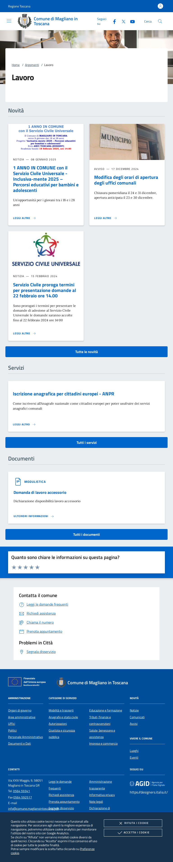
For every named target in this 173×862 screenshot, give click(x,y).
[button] (19, 6)
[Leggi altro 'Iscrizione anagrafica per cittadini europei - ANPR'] (24, 424)
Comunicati (137, 717)
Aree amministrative (21, 717)
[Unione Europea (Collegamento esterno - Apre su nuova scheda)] (28, 682)
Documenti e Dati (19, 743)
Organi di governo (19, 710)
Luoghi (134, 750)
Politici (12, 730)
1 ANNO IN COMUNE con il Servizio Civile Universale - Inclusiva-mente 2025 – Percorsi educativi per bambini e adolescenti (46, 179)
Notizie (134, 710)
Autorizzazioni (58, 723)
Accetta (133, 832)
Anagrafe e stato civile (63, 717)
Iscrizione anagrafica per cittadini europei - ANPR (63, 393)
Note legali (96, 801)
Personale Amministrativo (25, 736)
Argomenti (32, 64)
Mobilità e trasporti (61, 710)
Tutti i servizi (87, 442)
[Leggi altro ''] (34, 516)
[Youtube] (130, 21)
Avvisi (134, 723)
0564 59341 (21, 791)
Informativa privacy (102, 794)
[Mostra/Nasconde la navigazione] (9, 20)
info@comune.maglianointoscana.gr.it (33, 808)
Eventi (134, 757)
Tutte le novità (86, 351)
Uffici (11, 723)
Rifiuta (133, 823)
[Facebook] (112, 21)
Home (16, 64)
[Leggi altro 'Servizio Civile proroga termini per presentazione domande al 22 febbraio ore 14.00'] (24, 333)
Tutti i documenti (86, 534)
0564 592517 (22, 797)
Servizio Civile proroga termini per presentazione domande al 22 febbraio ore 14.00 (44, 290)
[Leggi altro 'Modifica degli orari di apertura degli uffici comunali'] (105, 218)
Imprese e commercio (103, 743)
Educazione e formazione (105, 710)
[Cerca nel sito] (160, 21)
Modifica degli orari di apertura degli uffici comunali (126, 179)
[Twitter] (121, 21)
